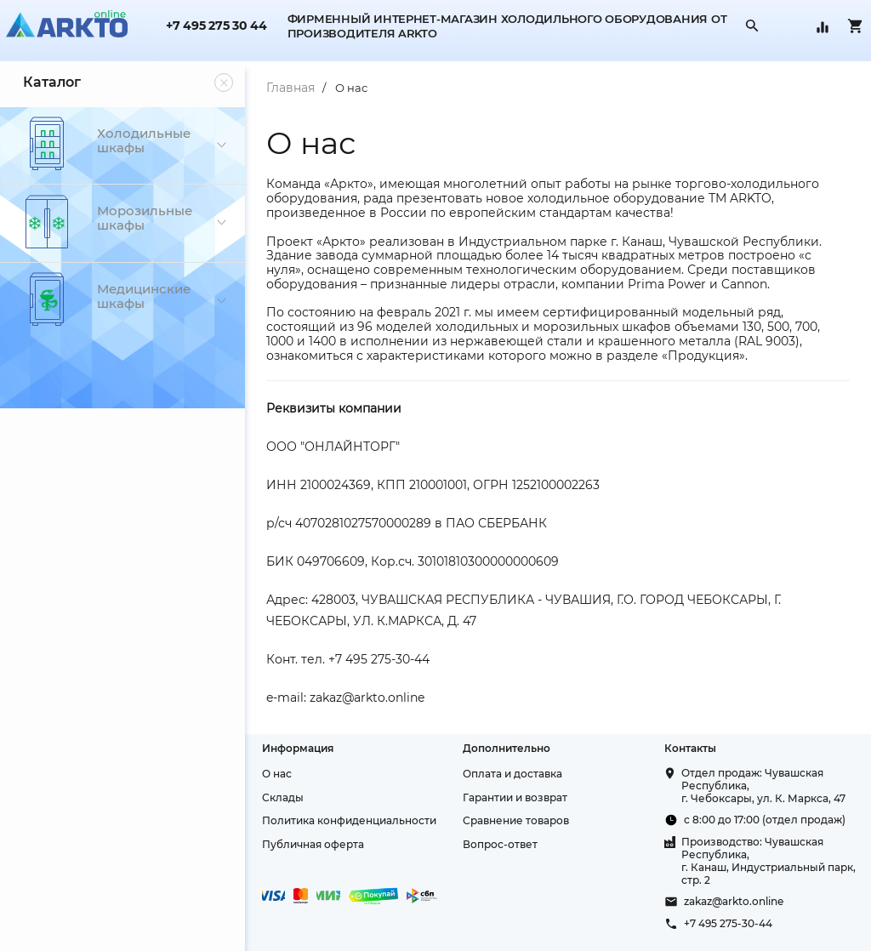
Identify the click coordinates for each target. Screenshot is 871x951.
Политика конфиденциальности (349, 820)
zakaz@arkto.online (733, 901)
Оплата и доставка (512, 773)
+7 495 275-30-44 (728, 923)
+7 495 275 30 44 (216, 26)
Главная (290, 87)
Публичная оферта (313, 844)
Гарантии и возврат (515, 797)
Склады (283, 797)
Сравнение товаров (516, 820)
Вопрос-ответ (500, 844)
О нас (351, 87)
